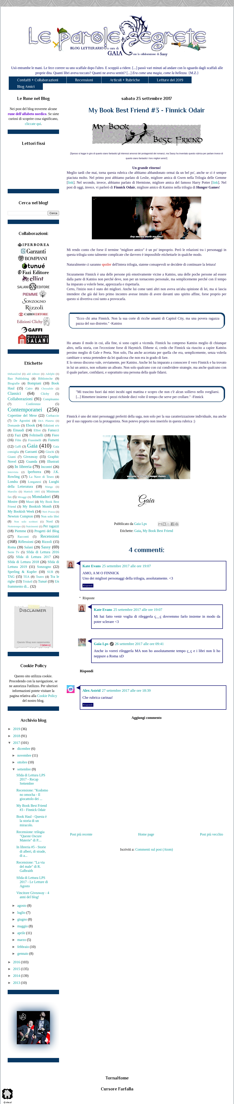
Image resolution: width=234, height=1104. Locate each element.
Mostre (12, 501)
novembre (24, 755)
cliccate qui (33, 124)
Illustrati (53, 461)
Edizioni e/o (51, 425)
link (70, 182)
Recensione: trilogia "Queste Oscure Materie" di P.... (30, 836)
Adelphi (49, 373)
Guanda (31, 461)
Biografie (13, 383)
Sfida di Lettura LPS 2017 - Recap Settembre (30, 779)
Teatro (40, 576)
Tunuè (42, 581)
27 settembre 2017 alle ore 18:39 (126, 690)
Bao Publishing (18, 378)
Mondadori (41, 496)
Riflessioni (25, 542)
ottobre (22, 762)
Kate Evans (91, 566)
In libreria (23, 466)
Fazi (18, 435)
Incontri (46, 467)
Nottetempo (14, 526)
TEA (26, 576)
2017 (17, 743)
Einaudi (18, 430)
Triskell (27, 581)
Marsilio (12, 491)
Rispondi (88, 585)
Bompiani (34, 383)
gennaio (23, 953)
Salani (28, 547)
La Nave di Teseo (41, 476)
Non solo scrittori (25, 521)
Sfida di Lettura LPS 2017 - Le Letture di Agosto (32, 882)
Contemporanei (25, 409)
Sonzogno (44, 567)
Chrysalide (47, 388)
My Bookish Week (21, 511)
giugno (22, 919)
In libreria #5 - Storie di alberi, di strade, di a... (31, 851)
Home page (146, 834)
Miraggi (22, 497)
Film (18, 440)
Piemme (20, 531)
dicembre (24, 748)
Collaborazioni (20, 398)
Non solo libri (50, 516)
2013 (17, 983)
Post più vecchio (211, 834)
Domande (14, 425)
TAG (11, 576)
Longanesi (34, 482)
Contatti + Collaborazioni (37, 80)
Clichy (45, 393)
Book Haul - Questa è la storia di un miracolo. (31, 821)
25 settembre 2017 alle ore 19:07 (126, 566)
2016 (17, 962)
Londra (13, 482)
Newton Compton (20, 516)
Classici (14, 393)
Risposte (89, 598)
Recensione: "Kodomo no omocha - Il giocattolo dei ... (32, 794)
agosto (22, 905)
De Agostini (22, 420)
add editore (33, 373)
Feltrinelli (36, 435)
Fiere (55, 435)
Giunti (12, 457)
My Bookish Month (37, 506)
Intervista (13, 472)
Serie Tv (13, 552)
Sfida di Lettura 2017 (33, 557)
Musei (30, 501)
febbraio (23, 947)
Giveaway (30, 457)
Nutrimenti (32, 526)
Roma (12, 547)
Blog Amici (26, 86)
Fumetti (53, 440)
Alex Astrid (91, 690)
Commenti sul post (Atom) (154, 849)
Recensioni (84, 80)
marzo (22, 940)
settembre (24, 769)
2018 (17, 736)
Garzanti (31, 451)
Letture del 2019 (170, 80)
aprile (21, 933)
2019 (17, 729)
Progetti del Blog (46, 531)
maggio (23, 926)
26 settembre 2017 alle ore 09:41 (139, 644)
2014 (17, 976)
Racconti (23, 536)
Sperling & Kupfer (22, 572)
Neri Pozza (48, 511)
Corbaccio (52, 415)
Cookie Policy (47, 696)
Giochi (49, 451)
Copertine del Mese (22, 415)
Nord (49, 521)
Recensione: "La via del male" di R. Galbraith (30, 866)
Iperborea (34, 472)
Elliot (37, 430)
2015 (17, 969)
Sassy (46, 547)
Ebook (30, 425)
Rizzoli (47, 542)
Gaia (137, 531)
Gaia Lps (101, 644)
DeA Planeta (46, 420)
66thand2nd (14, 373)
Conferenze (33, 404)
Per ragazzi (51, 526)
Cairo (29, 388)
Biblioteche (45, 378)
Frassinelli (34, 440)
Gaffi (18, 446)
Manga (49, 486)
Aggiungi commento (146, 718)
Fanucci (53, 430)
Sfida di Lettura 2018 (23, 562)
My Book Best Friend (158, 531)
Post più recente (81, 834)
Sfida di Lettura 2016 (42, 552)
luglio (21, 912)
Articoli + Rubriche (125, 80)
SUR (50, 572)
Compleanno (51, 399)
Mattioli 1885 (32, 491)
